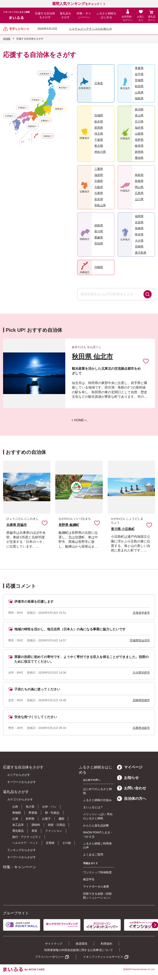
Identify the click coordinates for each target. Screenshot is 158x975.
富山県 (139, 115)
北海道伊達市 (141, 612)
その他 (66, 842)
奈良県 (98, 199)
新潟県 (139, 109)
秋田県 (139, 86)
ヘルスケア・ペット (25, 842)
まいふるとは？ (93, 807)
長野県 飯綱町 (69, 525)
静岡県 (139, 151)
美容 (34, 830)
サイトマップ (53, 943)
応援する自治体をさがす (45, 15)
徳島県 (98, 225)
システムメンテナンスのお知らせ (90, 28)
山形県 (139, 92)
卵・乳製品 (52, 812)
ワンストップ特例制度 (97, 872)
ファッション (53, 830)
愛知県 (139, 157)
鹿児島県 (140, 252)
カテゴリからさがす (20, 799)
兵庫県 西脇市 (16, 525)
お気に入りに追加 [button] (146, 361)
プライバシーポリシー (49, 956)
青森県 (139, 68)
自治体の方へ (131, 799)
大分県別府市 (141, 672)
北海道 (98, 83)
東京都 (98, 145)
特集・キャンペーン (84, 15)
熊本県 (139, 234)
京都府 (98, 181)
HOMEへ (80, 420)
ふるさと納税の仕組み (97, 800)
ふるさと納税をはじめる (106, 15)
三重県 (98, 168)
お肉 (15, 806)
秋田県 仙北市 (92, 356)
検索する (147, 294)
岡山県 (139, 187)
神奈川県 (100, 151)
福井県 (139, 127)
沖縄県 (98, 267)
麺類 (61, 818)
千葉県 (98, 139)
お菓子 (46, 818)
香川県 (98, 231)
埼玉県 (98, 133)
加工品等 (18, 824)
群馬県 (98, 127)
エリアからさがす (18, 774)
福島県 (139, 98)
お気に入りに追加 (45, 523)
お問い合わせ (131, 788)
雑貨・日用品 (56, 824)
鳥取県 (139, 175)
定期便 (50, 842)
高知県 (98, 243)
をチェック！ (77, 4)
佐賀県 (139, 222)
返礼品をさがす (65, 15)
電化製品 (18, 830)
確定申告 (89, 879)
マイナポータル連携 (96, 886)
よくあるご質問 (93, 854)
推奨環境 (81, 943)
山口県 (139, 199)
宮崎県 (139, 246)
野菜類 (33, 812)
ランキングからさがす (21, 850)
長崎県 (139, 228)
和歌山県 (100, 205)
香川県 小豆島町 (123, 529)
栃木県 (98, 121)
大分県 (139, 240)
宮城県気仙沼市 (140, 640)
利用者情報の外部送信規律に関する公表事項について (78, 950)
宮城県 (139, 80)
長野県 (139, 139)
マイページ (129, 767)
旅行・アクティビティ (26, 837)
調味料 (36, 824)
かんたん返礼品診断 (96, 825)
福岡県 (139, 216)
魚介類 (30, 806)
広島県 (139, 193)
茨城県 (98, 115)
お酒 (15, 818)
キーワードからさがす (21, 782)
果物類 (16, 812)
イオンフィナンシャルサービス (103, 956)
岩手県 (139, 74)
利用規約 (106, 943)
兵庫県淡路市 (141, 728)
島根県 (139, 181)
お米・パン (49, 806)
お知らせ (128, 778)
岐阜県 (139, 145)
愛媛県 (98, 237)
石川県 (139, 121)
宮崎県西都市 (141, 700)
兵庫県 (98, 193)
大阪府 (98, 187)
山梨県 (139, 133)
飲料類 (30, 818)
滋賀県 (98, 175)
